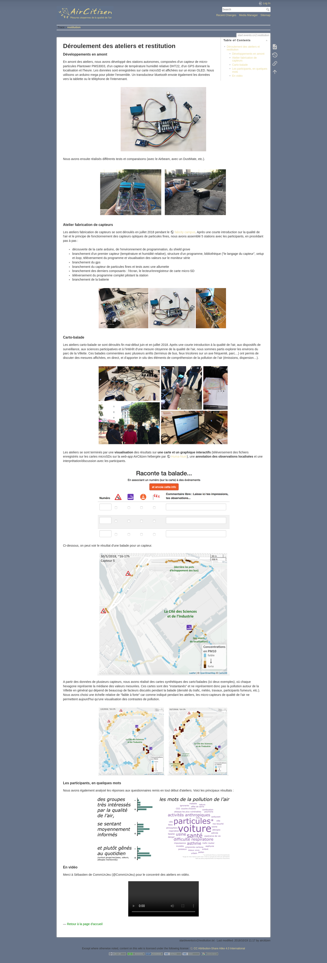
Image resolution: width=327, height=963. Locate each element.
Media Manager (248, 15)
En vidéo (237, 75)
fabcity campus (185, 232)
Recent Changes (226, 15)
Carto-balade (240, 64)
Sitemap (265, 15)
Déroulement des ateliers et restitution (243, 48)
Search (268, 9)
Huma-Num (179, 456)
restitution (74, 27)
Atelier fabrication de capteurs (244, 59)
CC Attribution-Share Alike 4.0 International (219, 948)
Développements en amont (248, 53)
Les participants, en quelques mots (249, 70)
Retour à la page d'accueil (84, 924)
